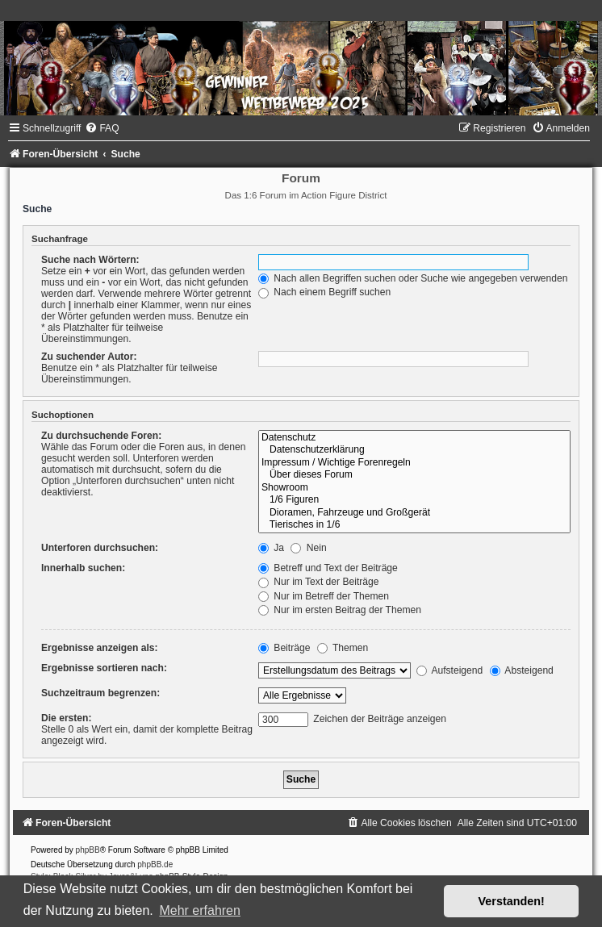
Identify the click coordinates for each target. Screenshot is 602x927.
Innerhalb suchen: (83, 568)
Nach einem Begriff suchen (324, 292)
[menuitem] (102, 128)
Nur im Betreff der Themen (323, 596)
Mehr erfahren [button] (199, 910)
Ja (271, 547)
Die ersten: (66, 718)
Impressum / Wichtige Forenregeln (414, 463)
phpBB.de (155, 864)
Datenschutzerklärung (414, 450)
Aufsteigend (449, 670)
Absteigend (522, 670)
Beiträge (284, 647)
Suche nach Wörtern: (90, 259)
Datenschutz (414, 438)
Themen (343, 647)
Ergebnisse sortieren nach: (104, 668)
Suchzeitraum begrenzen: (100, 693)
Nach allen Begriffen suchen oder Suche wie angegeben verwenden (413, 278)
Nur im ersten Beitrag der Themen (339, 610)
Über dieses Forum (414, 475)
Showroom (414, 488)
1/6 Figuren (414, 500)
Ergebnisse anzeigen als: (99, 647)
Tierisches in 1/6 (414, 525)
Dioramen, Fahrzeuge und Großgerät (414, 513)
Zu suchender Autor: (88, 356)
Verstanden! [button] (512, 901)
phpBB (88, 850)
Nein (308, 547)
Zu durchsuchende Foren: (101, 435)
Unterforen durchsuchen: (99, 547)
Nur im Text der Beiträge (318, 581)
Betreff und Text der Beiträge (328, 568)
